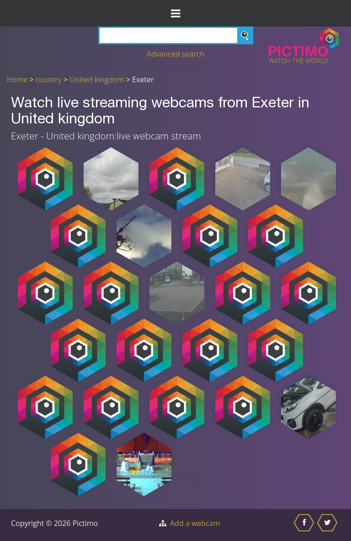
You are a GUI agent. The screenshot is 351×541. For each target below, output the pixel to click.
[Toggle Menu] (175, 13)
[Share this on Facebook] (305, 525)
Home (17, 79)
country (49, 79)
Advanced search (176, 54)
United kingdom (96, 79)
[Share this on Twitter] (328, 525)
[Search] (175, 35)
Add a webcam (195, 523)
